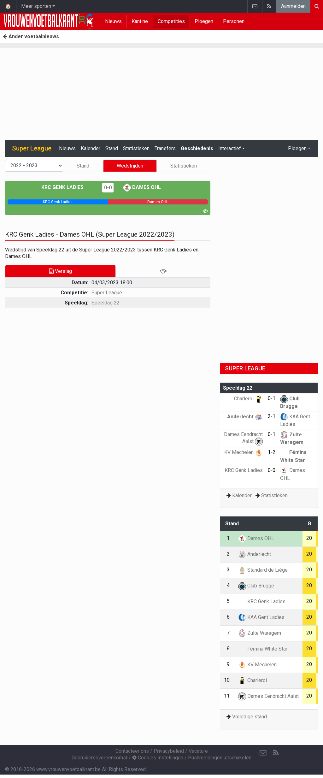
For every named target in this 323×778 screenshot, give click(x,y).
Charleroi (248, 399)
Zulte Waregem (259, 633)
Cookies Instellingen (157, 758)
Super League (106, 293)
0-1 (271, 398)
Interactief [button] (229, 148)
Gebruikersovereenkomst (99, 758)
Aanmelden (293, 6)
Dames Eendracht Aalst (268, 696)
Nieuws (113, 21)
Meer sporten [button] (36, 6)
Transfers (165, 148)
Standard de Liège (263, 570)
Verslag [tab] (60, 271)
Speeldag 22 (105, 303)
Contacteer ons (132, 751)
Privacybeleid (169, 751)
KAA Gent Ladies (261, 617)
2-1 (271, 416)
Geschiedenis (197, 148)
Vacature (198, 751)
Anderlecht (245, 417)
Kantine (140, 21)
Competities (171, 21)
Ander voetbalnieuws (31, 36)
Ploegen (204, 21)
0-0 (108, 188)
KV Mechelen (243, 452)
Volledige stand (249, 717)
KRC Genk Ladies (67, 187)
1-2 (271, 452)
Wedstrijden (130, 166)
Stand (111, 148)
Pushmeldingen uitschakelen (219, 758)
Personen (233, 21)
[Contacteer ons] (263, 752)
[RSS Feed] (275, 752)
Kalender (90, 148)
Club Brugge (256, 586)
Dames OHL (142, 187)
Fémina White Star (262, 649)
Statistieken (136, 148)
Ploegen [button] (297, 148)
